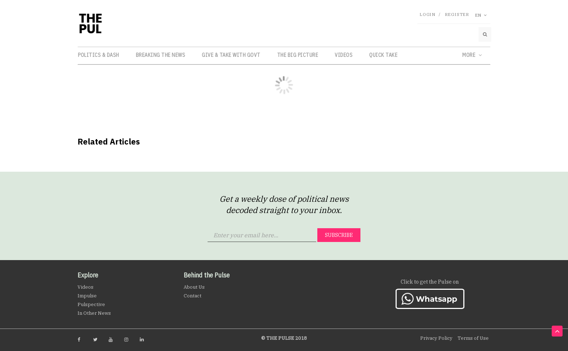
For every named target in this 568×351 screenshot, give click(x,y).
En (481, 15)
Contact (192, 296)
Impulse (87, 296)
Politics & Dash (98, 55)
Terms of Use (473, 338)
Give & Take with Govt (231, 55)
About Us (194, 287)
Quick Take (383, 55)
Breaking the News (160, 55)
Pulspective (91, 304)
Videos (343, 55)
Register (457, 14)
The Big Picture (297, 55)
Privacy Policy (436, 338)
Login (427, 14)
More (472, 55)
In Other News (94, 313)
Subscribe (339, 235)
